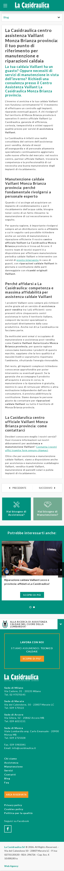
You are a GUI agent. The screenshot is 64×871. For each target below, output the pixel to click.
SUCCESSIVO (45, 488)
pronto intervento (28, 260)
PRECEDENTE (19, 488)
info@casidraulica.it (24, 748)
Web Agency (11, 866)
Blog (6, 17)
